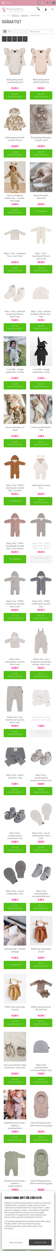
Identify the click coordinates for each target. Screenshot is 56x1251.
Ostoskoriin (41, 211)
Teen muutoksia (15, 1242)
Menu (6, 3)
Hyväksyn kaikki (40, 1242)
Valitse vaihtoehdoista (14, 95)
